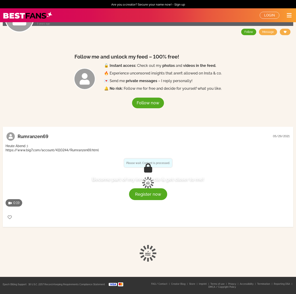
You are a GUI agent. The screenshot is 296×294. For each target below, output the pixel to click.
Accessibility (247, 284)
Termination (264, 284)
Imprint (203, 284)
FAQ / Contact (159, 284)
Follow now (148, 102)
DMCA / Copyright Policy (222, 287)
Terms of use (217, 284)
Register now (148, 194)
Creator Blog (178, 284)
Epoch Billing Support (15, 284)
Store (192, 284)
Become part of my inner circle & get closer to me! (148, 179)
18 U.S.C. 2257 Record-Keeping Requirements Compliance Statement (66, 284)
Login (269, 15)
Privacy (232, 284)
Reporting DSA (282, 284)
